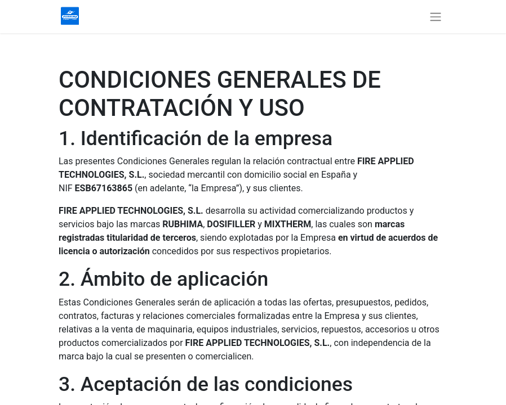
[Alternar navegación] (435, 16)
